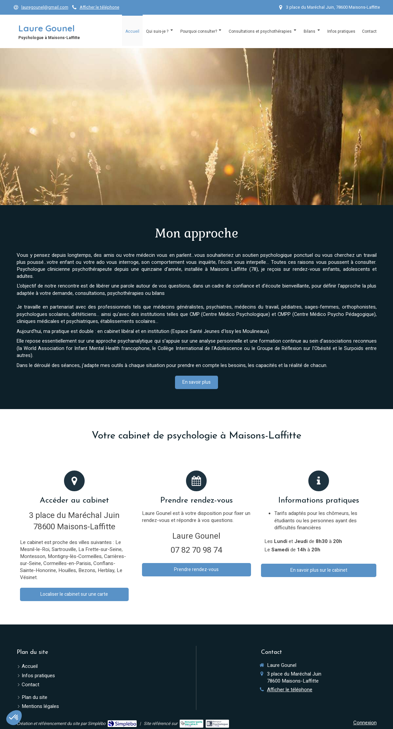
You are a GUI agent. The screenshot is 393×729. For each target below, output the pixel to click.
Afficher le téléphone (99, 7)
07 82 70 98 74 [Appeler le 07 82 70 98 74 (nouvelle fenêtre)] (196, 550)
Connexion (365, 722)
